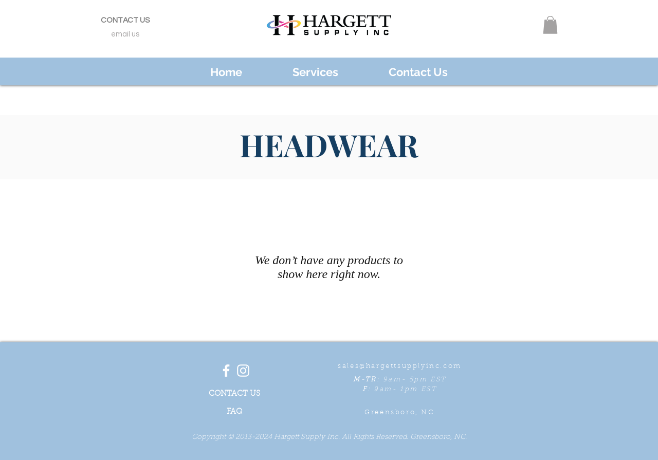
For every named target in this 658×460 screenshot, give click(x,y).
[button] (550, 25)
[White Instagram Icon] (243, 370)
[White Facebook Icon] (226, 370)
